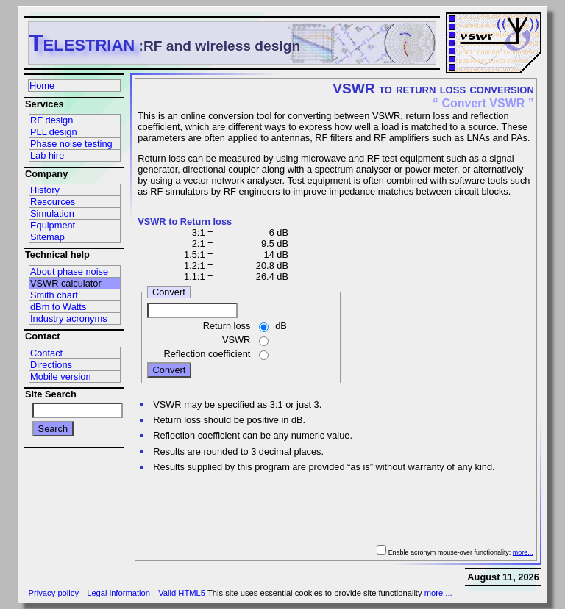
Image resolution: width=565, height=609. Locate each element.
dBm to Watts (58, 306)
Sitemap (47, 236)
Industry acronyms (68, 318)
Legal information (118, 592)
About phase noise (69, 271)
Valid (181, 592)
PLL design (53, 131)
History (45, 189)
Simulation (52, 213)
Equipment (52, 225)
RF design (51, 120)
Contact (46, 352)
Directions (51, 364)
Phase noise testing (71, 143)
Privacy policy (54, 592)
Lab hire (47, 155)
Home (41, 85)
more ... (438, 592)
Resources (52, 201)
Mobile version (60, 376)
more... (523, 552)
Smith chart (54, 294)
